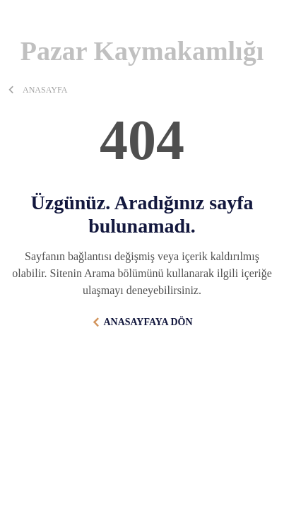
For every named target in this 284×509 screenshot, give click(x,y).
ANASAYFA (45, 90)
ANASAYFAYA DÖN (147, 322)
